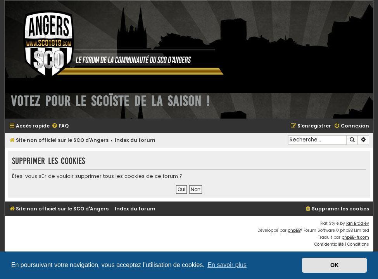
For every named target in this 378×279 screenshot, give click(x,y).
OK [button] (334, 265)
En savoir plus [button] (227, 265)
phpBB (294, 230)
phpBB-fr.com (355, 237)
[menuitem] (60, 126)
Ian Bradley (357, 223)
